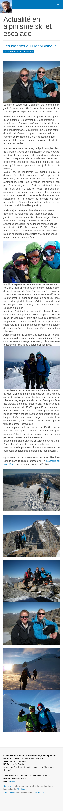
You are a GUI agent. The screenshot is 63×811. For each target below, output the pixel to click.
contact (12, 781)
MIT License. (22, 789)
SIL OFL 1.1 (40, 793)
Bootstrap (7, 786)
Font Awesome (10, 793)
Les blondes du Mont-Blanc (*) (30, 46)
